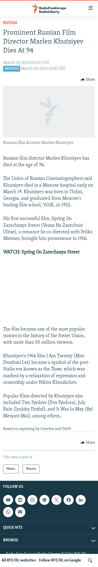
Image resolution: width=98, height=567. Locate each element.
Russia (10, 22)
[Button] (87, 80)
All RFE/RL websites (19, 560)
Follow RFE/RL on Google (60, 560)
